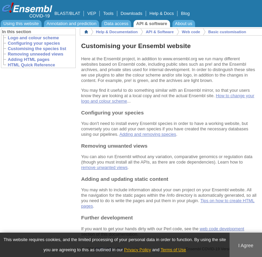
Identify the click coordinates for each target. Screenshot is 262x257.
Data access (116, 23)
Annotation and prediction (71, 23)
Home (86, 32)
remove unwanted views (104, 167)
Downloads (131, 13)
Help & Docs (161, 13)
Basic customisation (227, 32)
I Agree (246, 245)
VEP (91, 13)
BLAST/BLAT (67, 13)
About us (183, 23)
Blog (185, 13)
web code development (222, 228)
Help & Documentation (117, 32)
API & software (151, 23)
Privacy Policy (137, 249)
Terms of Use (173, 249)
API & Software (160, 32)
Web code (191, 32)
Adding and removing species (147, 134)
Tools (108, 13)
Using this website (21, 23)
